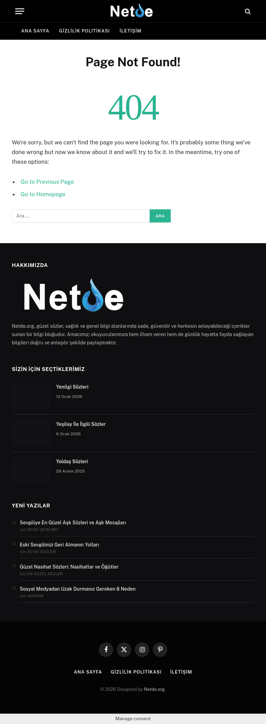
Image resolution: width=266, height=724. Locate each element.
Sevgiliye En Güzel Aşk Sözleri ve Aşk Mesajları (73, 522)
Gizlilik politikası (84, 31)
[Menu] (19, 11)
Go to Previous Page (47, 181)
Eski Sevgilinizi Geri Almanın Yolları (59, 544)
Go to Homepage (43, 194)
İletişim (130, 31)
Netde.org (154, 689)
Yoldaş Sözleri (72, 461)
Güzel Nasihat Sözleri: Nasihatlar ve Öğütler (69, 567)
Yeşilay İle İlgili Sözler (81, 424)
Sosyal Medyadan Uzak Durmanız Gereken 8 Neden (77, 589)
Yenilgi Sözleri (72, 387)
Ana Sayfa (35, 31)
